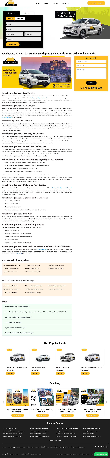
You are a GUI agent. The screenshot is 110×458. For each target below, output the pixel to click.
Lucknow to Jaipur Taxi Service (11, 286)
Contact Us (65, 3)
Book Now (10, 373)
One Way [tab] (10, 18)
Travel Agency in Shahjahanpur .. (92, 436)
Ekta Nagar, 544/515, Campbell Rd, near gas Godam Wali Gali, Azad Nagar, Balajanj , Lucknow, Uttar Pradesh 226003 (55, 447)
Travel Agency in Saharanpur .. (91, 431)
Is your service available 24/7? (15, 328)
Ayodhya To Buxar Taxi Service (11, 272)
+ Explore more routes (55, 440)
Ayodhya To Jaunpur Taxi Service (56, 265)
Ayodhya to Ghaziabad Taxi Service (12, 265)
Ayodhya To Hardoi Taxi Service (11, 268)
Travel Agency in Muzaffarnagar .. (92, 428)
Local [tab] (26, 13)
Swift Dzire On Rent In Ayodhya (33, 272)
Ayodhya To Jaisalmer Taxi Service (12, 289)
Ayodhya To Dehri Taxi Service (56, 268)
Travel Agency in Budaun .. (90, 434)
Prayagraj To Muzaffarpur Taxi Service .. (67, 436)
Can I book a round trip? (13, 322)
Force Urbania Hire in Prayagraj (33, 292)
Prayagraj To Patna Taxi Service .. (65, 431)
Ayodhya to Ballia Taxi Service (33, 265)
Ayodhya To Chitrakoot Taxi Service (34, 289)
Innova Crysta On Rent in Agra (56, 289)
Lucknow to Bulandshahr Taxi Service (57, 286)
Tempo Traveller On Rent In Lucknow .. (14, 431)
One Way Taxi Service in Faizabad (34, 286)
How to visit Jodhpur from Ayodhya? (17, 307)
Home (39, 3)
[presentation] (3, 402)
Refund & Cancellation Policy (27, 454)
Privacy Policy (5, 454)
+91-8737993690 (96, 3)
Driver (56, 3)
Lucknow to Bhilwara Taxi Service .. (39, 428)
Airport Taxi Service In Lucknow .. (12, 436)
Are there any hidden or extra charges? (18, 317)
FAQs (36, 454)
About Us (46, 3)
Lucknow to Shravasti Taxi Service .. (39, 431)
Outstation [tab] (11, 13)
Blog (40, 454)
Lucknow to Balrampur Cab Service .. (40, 436)
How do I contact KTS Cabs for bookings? (19, 333)
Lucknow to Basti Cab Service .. (38, 434)
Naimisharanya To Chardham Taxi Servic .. (67, 428)
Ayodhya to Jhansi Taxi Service (33, 268)
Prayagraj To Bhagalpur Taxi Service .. (66, 434)
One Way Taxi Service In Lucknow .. (13, 434)
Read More (17, 415)
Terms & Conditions (14, 454)
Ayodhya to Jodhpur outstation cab (62, 188)
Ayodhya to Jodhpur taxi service (39, 98)
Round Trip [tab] (20, 18)
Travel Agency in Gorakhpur (10, 292)
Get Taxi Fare (101, 454)
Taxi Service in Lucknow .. (10, 428)
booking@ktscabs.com (19, 447)
